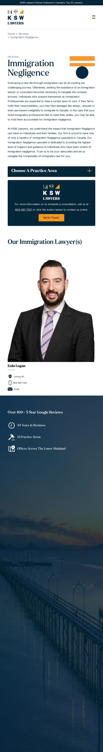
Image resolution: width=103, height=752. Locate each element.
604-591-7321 (23, 209)
